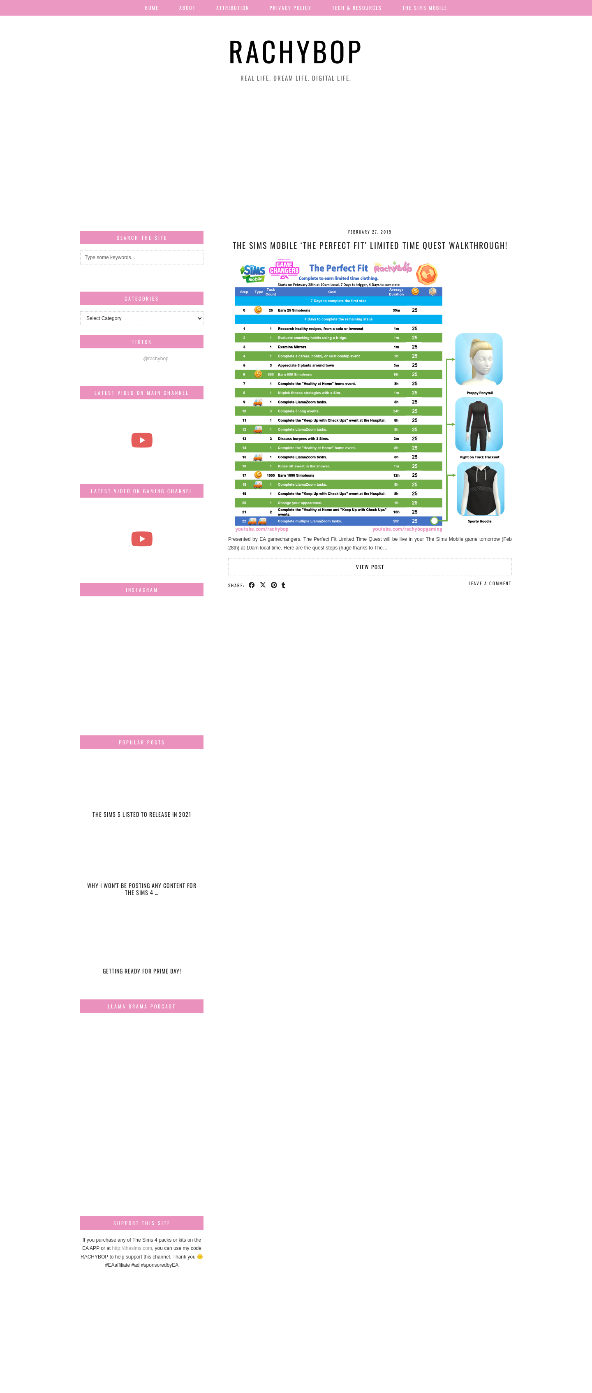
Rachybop (296, 51)
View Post (370, 567)
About (187, 7)
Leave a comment (490, 583)
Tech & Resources (357, 7)
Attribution (232, 7)
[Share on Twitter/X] (263, 584)
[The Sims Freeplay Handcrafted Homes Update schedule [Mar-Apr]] (142, 538)
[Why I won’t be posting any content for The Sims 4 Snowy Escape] (142, 869)
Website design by (476, 1383)
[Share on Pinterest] (274, 584)
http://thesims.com (132, 1248)
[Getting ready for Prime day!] (142, 947)
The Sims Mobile (424, 7)
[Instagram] (100, 623)
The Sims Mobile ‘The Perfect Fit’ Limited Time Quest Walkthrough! (370, 245)
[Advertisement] (296, 156)
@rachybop (156, 359)
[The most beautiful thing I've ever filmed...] (142, 440)
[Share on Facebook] (252, 584)
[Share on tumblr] (284, 584)
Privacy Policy (291, 7)
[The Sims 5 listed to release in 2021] (142, 791)
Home (152, 7)
